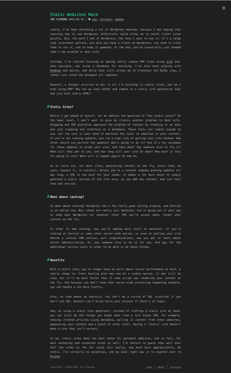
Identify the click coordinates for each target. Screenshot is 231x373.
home (149, 367)
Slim (169, 61)
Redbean (55, 70)
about (161, 367)
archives (175, 367)
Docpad (55, 356)
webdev (119, 19)
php (94, 19)
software (106, 19)
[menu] (223, 8)
